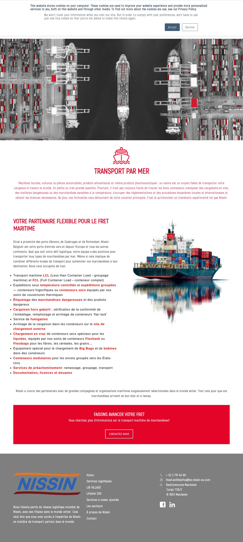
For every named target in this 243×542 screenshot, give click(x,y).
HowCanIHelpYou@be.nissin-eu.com (188, 480)
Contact (92, 518)
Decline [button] (190, 27)
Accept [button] (172, 27)
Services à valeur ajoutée (103, 500)
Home (90, 475)
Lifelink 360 (94, 493)
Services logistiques (99, 481)
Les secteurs (95, 506)
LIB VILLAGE (94, 487)
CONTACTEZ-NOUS (119, 434)
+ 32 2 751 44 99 (175, 475)
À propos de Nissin (98, 512)
